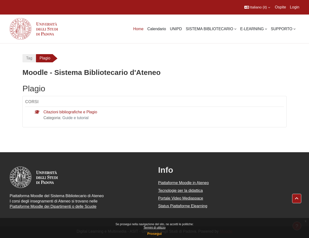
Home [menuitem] (138, 29)
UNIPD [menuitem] (176, 29)
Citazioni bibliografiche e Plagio (70, 112)
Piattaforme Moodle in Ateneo (183, 183)
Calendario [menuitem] (156, 29)
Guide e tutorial (75, 118)
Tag (29, 58)
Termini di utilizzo (154, 227)
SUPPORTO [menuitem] (281, 29)
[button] (257, 7)
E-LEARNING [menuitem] (252, 29)
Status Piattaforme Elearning (182, 206)
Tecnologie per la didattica (180, 190)
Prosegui (154, 234)
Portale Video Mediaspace (180, 198)
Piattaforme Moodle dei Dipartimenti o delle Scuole (53, 206)
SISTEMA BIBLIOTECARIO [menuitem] (209, 29)
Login (294, 7)
